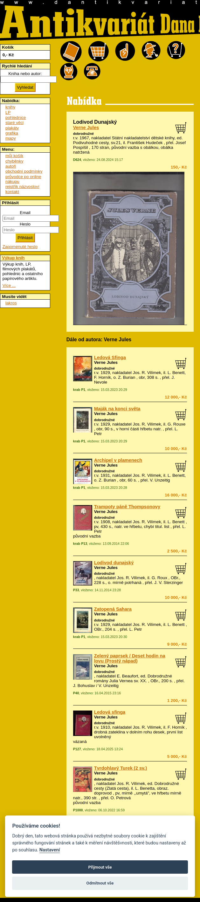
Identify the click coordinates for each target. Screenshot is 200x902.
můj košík (14, 155)
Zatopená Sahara (113, 609)
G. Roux (159, 577)
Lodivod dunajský (114, 562)
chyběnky (14, 161)
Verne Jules (86, 127)
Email (25, 212)
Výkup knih (13, 257)
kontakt (12, 191)
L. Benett (176, 521)
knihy (10, 107)
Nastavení (49, 850)
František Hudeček (144, 142)
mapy (10, 138)
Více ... (9, 285)
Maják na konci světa (117, 408)
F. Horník (176, 727)
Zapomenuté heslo (20, 246)
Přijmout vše (100, 867)
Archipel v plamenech (118, 460)
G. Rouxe (176, 424)
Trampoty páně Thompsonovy (127, 506)
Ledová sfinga (110, 712)
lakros (11, 303)
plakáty (12, 128)
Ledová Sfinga (110, 357)
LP (7, 112)
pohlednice (15, 117)
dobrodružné (83, 133)
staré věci (14, 122)
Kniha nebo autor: (25, 73)
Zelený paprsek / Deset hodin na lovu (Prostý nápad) (129, 658)
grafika (11, 133)
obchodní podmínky (23, 171)
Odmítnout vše (100, 883)
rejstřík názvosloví (22, 186)
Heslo (25, 224)
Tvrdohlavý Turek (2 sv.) (120, 768)
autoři (10, 166)
